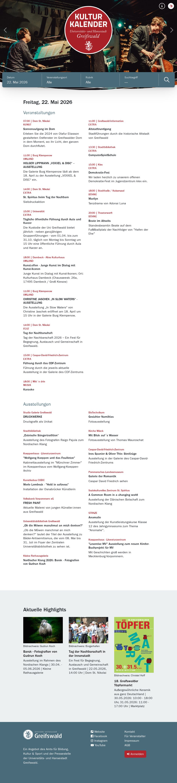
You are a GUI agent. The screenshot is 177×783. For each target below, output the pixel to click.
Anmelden (135, 754)
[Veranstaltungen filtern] (166, 80)
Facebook (99, 736)
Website (98, 731)
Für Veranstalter (135, 736)
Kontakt (129, 731)
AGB (127, 745)
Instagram (99, 740)
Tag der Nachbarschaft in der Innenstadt (87, 654)
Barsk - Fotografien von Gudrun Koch (40, 654)
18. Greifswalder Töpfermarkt (126, 683)
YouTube (98, 745)
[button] (171, 6)
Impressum (131, 740)
